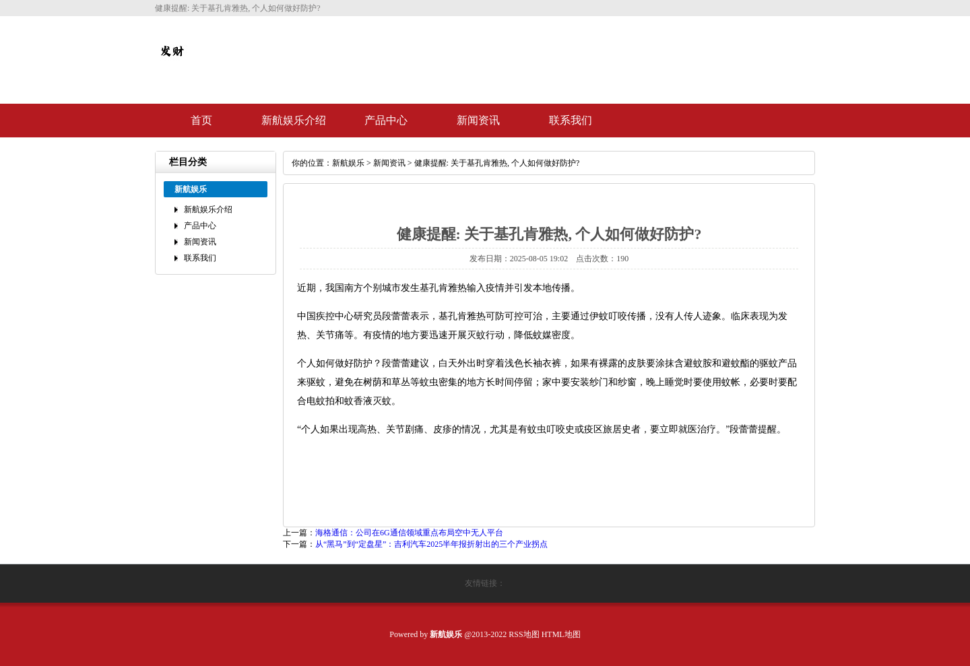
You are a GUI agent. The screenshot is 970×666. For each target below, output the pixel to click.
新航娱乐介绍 (293, 120)
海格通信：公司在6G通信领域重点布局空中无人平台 (409, 532)
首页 (201, 120)
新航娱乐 (348, 163)
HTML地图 (561, 634)
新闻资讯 (478, 120)
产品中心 (386, 120)
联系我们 (570, 120)
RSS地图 (524, 634)
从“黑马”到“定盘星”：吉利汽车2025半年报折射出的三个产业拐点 (431, 544)
